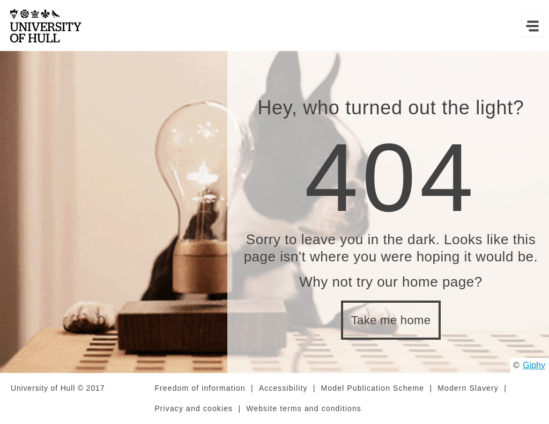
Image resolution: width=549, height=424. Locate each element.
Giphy (534, 365)
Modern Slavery (468, 388)
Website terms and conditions (303, 408)
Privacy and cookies (193, 408)
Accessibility (283, 388)
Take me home (391, 320)
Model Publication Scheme (373, 388)
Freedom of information (199, 388)
